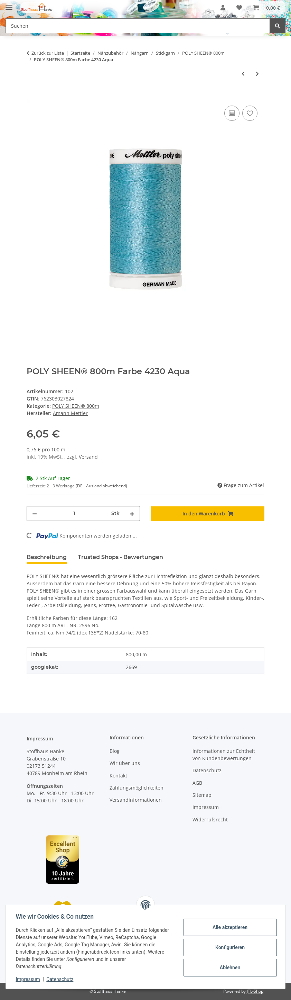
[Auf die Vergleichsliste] (232, 113)
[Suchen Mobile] (138, 25)
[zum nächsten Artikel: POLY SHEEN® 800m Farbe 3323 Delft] (257, 73)
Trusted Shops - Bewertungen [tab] (120, 557)
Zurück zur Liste (47, 53)
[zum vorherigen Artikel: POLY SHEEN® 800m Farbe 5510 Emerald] (243, 73)
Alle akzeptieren (228, 927)
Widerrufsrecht (210, 819)
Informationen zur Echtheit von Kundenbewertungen (224, 755)
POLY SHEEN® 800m (75, 406)
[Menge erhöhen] (132, 513)
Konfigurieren (228, 947)
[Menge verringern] (34, 513)
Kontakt (118, 775)
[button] (223, 8)
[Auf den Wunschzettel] (249, 113)
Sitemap (202, 795)
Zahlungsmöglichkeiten (136, 787)
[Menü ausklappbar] (9, 4)
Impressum (29, 979)
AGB (197, 783)
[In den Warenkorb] (32, 96)
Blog (115, 751)
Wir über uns (125, 763)
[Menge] (74, 513)
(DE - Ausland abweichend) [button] (101, 486)
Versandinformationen (136, 799)
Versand (88, 456)
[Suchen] (277, 25)
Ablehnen (228, 967)
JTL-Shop (255, 991)
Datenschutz (61, 979)
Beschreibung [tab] (47, 557)
